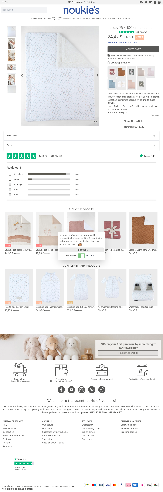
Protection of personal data (142, 379)
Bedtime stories (129, 432)
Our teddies (88, 439)
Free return (61, 380)
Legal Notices (30, 486)
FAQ (5, 425)
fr (3, 2)
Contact (55, 486)
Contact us (8, 432)
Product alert (67, 486)
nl (6, 2)
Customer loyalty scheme (55, 432)
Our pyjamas (88, 432)
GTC (39, 486)
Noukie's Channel (129, 428)
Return (6, 443)
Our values (47, 425)
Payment (7, 446)
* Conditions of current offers (17, 489)
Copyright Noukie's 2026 (12, 486)
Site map (47, 486)
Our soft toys (88, 435)
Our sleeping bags (91, 428)
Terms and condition (13, 435)
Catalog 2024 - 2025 (53, 443)
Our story (47, 428)
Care (9, 145)
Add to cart (133, 49)
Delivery (7, 439)
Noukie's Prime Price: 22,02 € (124, 42)
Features (12, 135)
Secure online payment (102, 379)
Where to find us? (51, 435)
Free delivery (20, 380)
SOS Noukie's (9, 428)
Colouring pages (129, 425)
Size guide (47, 439)
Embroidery (88, 425)
